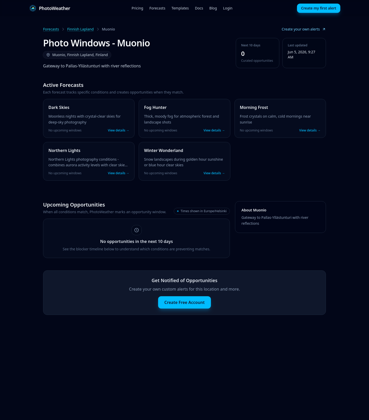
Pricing (137, 8)
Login (228, 8)
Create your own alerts (304, 29)
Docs (199, 8)
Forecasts (157, 8)
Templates (180, 8)
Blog (213, 8)
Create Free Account (184, 302)
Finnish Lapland (80, 29)
